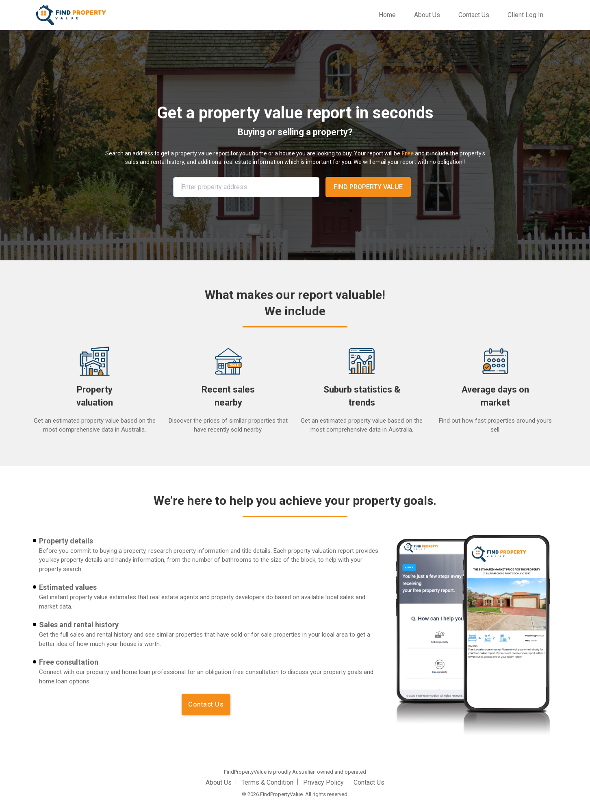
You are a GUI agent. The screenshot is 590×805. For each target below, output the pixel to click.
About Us (427, 15)
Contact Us (473, 15)
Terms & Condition (267, 782)
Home (388, 14)
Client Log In (525, 15)
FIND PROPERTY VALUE (368, 187)
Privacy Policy (323, 782)
